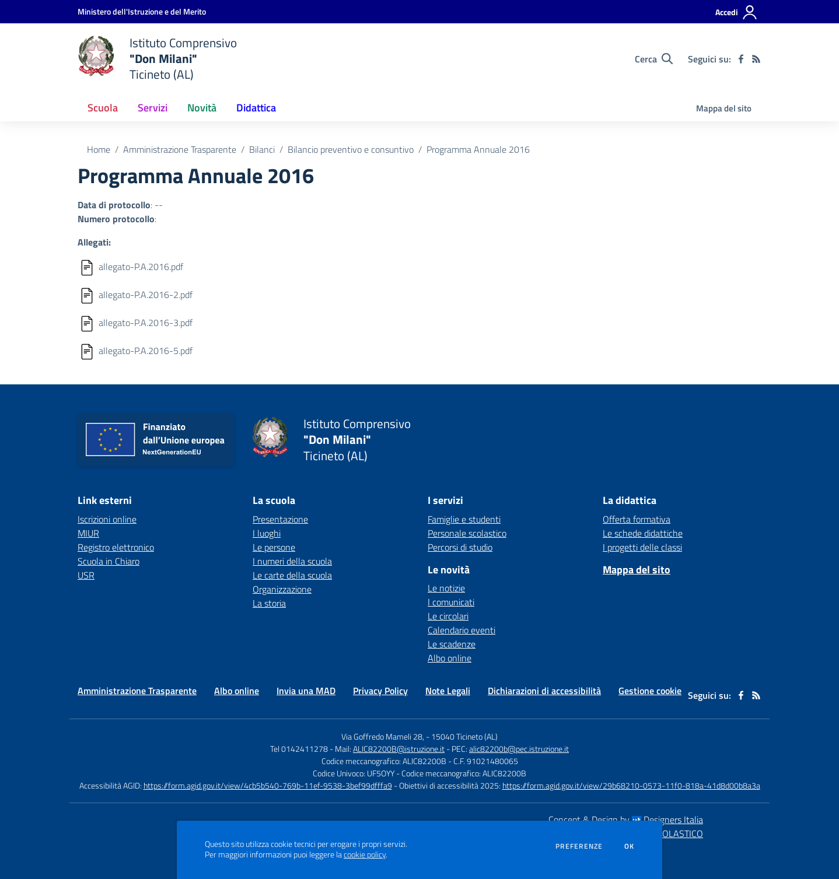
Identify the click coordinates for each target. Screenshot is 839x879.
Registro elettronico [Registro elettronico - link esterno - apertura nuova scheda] (116, 547)
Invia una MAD (306, 691)
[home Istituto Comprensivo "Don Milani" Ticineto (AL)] (157, 58)
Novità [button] (201, 107)
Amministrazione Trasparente (179, 149)
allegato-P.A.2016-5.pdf (146, 351)
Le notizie (446, 588)
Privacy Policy (380, 691)
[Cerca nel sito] (653, 58)
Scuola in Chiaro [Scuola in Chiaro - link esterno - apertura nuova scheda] (108, 561)
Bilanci (262, 149)
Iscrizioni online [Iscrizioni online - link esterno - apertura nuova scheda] (107, 519)
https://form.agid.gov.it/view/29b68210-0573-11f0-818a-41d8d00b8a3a (631, 785)
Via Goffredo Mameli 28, (382, 736)
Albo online (449, 658)
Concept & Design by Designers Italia (625, 820)
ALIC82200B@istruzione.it (399, 749)
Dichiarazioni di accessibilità (544, 691)
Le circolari (448, 616)
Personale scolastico (467, 533)
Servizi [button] (152, 107)
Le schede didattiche (643, 533)
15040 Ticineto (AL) (464, 736)
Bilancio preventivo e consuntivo (351, 149)
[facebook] (741, 59)
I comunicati (451, 602)
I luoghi (267, 533)
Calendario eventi (461, 630)
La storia (269, 603)
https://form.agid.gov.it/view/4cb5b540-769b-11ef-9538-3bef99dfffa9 (268, 785)
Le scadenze (452, 644)
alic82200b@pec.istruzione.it (519, 749)
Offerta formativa (636, 519)
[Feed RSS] (756, 59)
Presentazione (280, 519)
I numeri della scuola (292, 561)
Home (98, 149)
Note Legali (447, 691)
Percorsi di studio (460, 547)
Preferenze (579, 846)
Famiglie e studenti (464, 519)
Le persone (274, 547)
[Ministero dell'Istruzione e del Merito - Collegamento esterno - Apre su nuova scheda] (142, 11)
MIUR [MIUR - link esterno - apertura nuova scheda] (88, 533)
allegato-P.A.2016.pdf (141, 267)
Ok (629, 846)
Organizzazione (282, 589)
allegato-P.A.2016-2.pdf (146, 295)
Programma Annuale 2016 (478, 149)
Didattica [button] (256, 107)
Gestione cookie (649, 691)
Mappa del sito (723, 108)
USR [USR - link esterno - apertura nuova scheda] (86, 575)
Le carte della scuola (292, 575)
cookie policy (365, 854)
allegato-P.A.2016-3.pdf (146, 323)
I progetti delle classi (642, 547)
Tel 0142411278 (299, 749)
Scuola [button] (103, 107)
